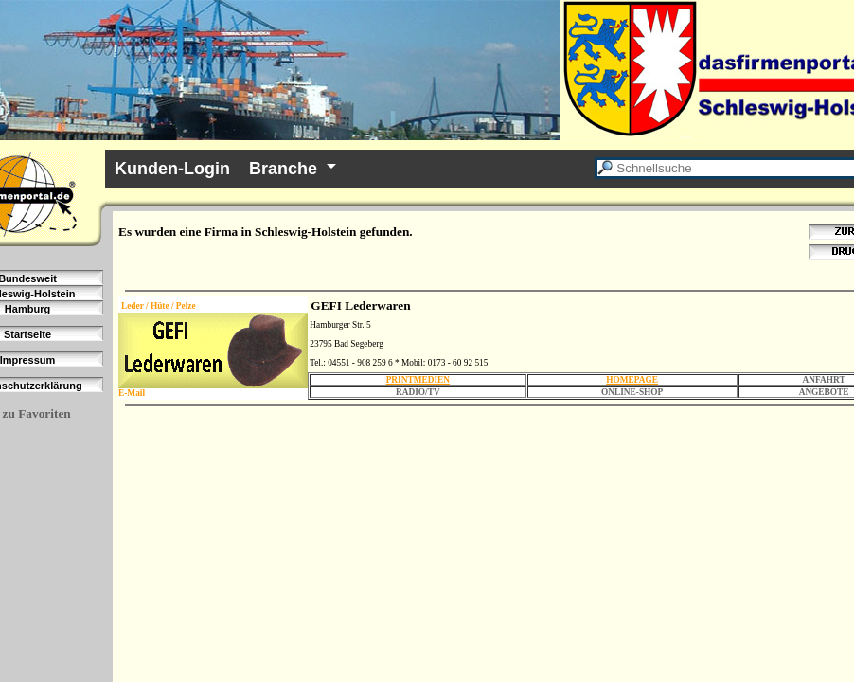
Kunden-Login (172, 168)
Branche (283, 168)
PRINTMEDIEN (418, 380)
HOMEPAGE (632, 380)
